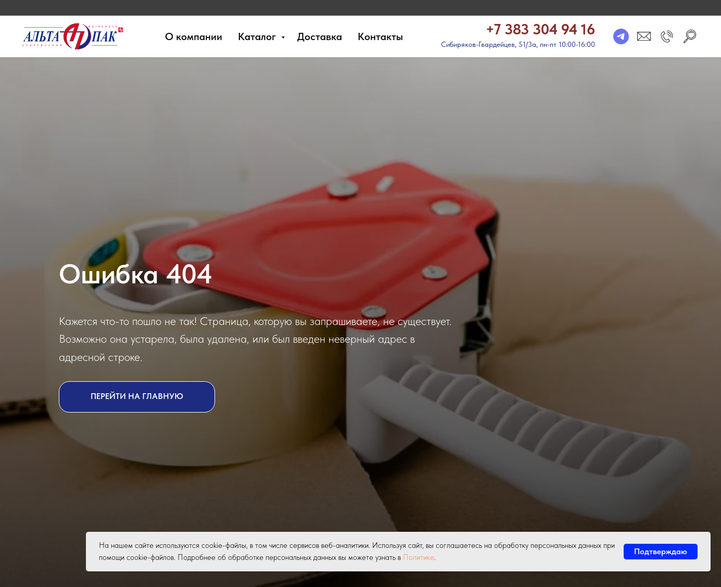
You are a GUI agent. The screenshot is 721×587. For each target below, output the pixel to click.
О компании (193, 36)
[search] (690, 36)
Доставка (319, 36)
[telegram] (621, 36)
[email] (644, 36)
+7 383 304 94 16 (540, 29)
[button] (667, 36)
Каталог (258, 36)
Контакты (380, 36)
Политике (418, 557)
